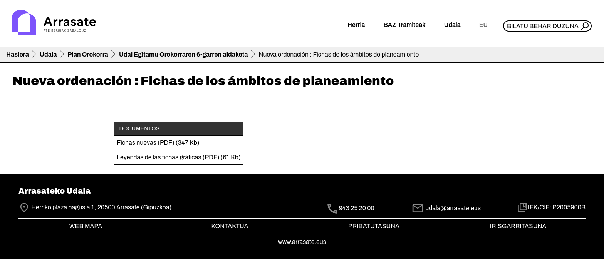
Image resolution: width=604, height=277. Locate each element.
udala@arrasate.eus (446, 208)
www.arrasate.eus (302, 242)
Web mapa (85, 226)
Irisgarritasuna (518, 226)
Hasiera (17, 54)
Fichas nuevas (136, 142)
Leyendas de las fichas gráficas (159, 157)
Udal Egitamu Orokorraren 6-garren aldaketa (183, 54)
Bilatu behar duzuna (543, 26)
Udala (48, 54)
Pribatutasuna (373, 226)
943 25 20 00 (356, 208)
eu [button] (483, 25)
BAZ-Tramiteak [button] (404, 25)
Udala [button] (452, 25)
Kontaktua (229, 226)
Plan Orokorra (88, 54)
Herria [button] (356, 25)
